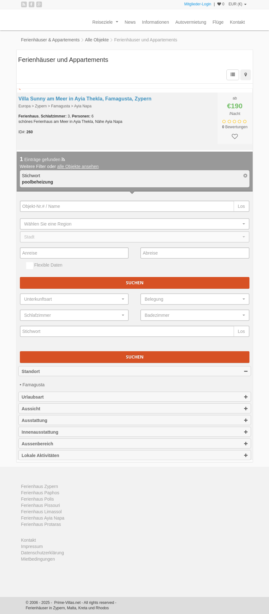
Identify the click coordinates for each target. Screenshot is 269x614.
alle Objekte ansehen (78, 166)
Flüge (218, 22)
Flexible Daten (44, 265)
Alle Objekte (97, 39)
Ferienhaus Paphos (40, 492)
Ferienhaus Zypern (39, 486)
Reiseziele (106, 24)
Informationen (155, 22)
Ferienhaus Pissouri (40, 505)
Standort (135, 371)
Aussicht (135, 409)
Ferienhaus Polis (37, 499)
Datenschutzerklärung (42, 552)
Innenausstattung (135, 432)
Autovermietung (190, 22)
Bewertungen (235, 127)
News (130, 22)
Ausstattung (135, 420)
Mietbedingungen (38, 559)
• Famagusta (32, 384)
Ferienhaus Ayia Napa (43, 518)
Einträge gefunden (42, 159)
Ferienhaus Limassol (41, 511)
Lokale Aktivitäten (135, 455)
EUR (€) (238, 4)
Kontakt (237, 22)
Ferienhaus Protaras (41, 524)
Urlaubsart (135, 397)
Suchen (134, 283)
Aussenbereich (135, 444)
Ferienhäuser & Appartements (50, 39)
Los (241, 206)
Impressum (32, 546)
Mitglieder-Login (197, 4)
